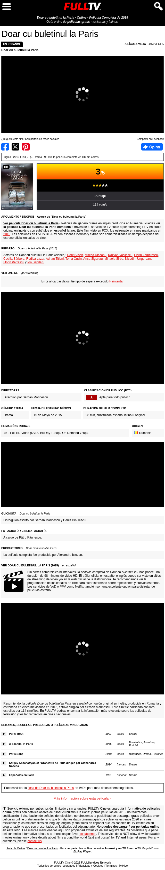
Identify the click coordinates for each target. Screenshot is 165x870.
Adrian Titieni (55, 258)
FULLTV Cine (62, 862)
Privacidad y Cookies (90, 865)
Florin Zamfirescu (146, 255)
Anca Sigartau (93, 258)
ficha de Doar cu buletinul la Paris (51, 788)
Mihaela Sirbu (113, 258)
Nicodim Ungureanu (138, 258)
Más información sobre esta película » (82, 798)
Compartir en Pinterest (26, 147)
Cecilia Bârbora (13, 258)
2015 (6, 234)
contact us (35, 841)
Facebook (152, 147)
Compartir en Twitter (15, 147)
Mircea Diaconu (95, 255)
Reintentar (116, 281)
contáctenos (87, 834)
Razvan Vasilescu (120, 255)
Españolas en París (21, 775)
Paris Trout (16, 733)
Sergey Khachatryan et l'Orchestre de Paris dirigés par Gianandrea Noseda (52, 764)
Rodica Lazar (35, 258)
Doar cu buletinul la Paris (19, 50)
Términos (111, 865)
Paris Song (16, 753)
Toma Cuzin (73, 258)
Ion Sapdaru (35, 262)
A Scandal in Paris (21, 743)
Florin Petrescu (13, 262)
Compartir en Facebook (5, 147)
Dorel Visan (75, 255)
